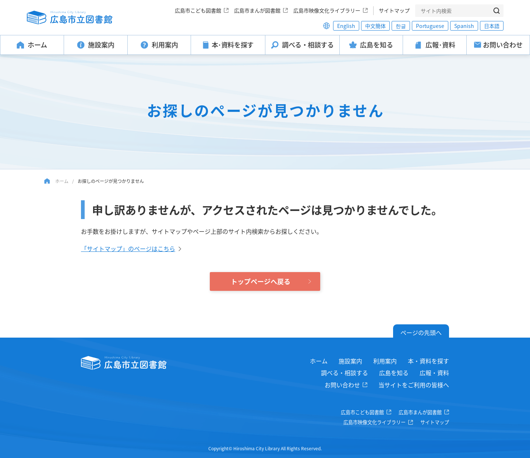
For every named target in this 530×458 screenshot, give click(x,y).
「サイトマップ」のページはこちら (128, 248)
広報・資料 (434, 372)
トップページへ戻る (260, 281)
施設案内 (350, 360)
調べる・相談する (344, 372)
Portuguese (430, 25)
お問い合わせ (342, 384)
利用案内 (385, 360)
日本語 (491, 25)
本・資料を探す (428, 360)
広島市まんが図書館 (257, 10)
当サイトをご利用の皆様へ (413, 384)
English (346, 25)
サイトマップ (394, 10)
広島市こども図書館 (198, 10)
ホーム (61, 181)
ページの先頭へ (421, 332)
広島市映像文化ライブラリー (326, 10)
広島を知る (394, 372)
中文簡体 (375, 25)
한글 (401, 25)
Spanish (464, 25)
